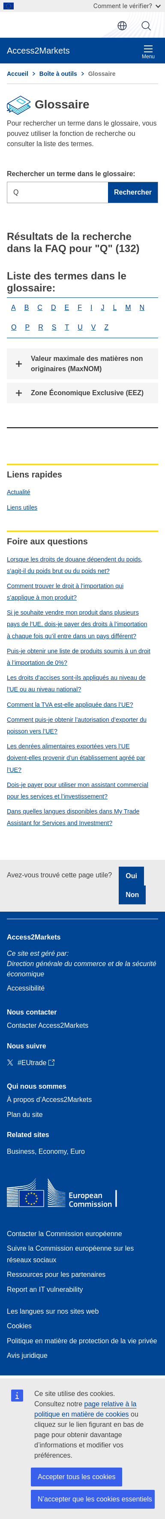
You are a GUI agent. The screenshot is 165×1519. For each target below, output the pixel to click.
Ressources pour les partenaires (56, 1274)
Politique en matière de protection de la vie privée (82, 1341)
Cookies (19, 1326)
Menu (148, 52)
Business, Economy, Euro (46, 1151)
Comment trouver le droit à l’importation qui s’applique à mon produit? (65, 591)
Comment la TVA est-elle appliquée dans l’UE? (70, 704)
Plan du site (25, 1114)
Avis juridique (27, 1355)
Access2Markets (33, 937)
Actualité (18, 492)
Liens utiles (22, 507)
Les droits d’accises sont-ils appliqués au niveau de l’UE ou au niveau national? (76, 683)
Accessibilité (26, 988)
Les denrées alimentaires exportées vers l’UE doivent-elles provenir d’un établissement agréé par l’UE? (76, 758)
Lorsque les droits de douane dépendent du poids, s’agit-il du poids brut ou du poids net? (75, 565)
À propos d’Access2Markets (49, 1099)
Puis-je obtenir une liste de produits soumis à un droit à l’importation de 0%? (78, 657)
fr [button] (122, 26)
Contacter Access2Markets (47, 1025)
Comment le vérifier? (127, 5)
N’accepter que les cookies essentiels (95, 1499)
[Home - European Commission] (69, 1194)
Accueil (17, 73)
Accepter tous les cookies (76, 1476)
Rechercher (146, 26)
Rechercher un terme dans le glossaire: (71, 173)
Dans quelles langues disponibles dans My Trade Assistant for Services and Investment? (73, 817)
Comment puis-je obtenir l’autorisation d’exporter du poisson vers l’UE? (77, 725)
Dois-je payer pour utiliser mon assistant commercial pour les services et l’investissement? (77, 790)
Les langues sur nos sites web (53, 1311)
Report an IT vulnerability (45, 1289)
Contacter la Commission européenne (64, 1233)
